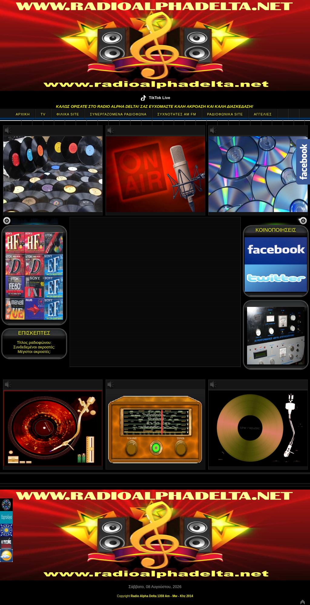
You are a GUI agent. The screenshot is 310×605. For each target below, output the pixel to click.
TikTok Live (155, 98)
